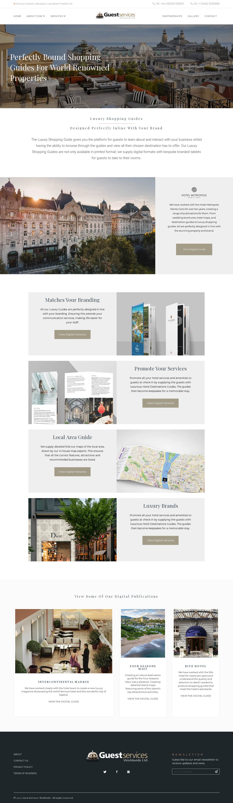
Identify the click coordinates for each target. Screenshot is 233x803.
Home (17, 16)
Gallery (193, 16)
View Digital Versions (72, 334)
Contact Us (21, 760)
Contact (211, 16)
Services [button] (58, 16)
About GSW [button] (36, 16)
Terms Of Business (25, 773)
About (18, 754)
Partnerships (172, 16)
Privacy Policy (23, 767)
